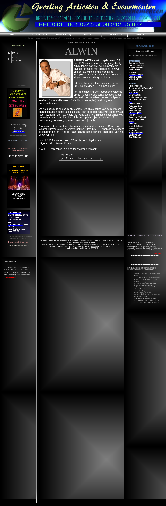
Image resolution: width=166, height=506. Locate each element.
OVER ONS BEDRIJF (38, 35)
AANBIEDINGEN (114, 35)
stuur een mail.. (10, 277)
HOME (13, 35)
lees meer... (158, 253)
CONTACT (88, 35)
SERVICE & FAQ (63, 35)
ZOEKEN (140, 35)
